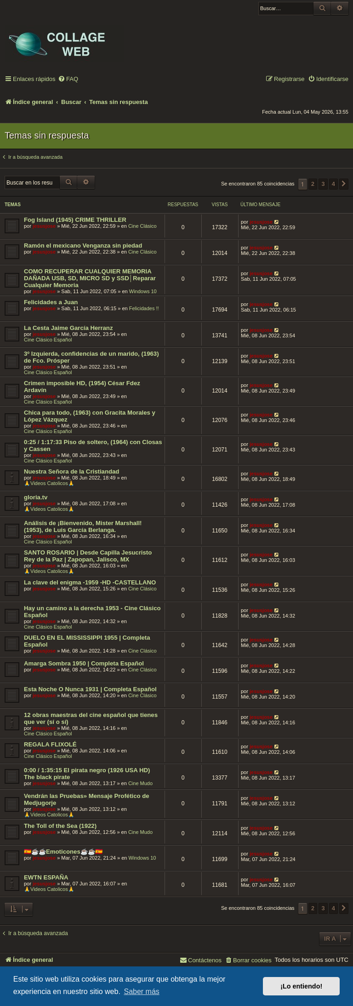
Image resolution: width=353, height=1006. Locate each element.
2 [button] (312, 183)
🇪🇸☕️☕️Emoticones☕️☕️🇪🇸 (63, 851)
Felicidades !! (144, 308)
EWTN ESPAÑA (46, 877)
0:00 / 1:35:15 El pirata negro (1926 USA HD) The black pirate (87, 774)
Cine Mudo (140, 783)
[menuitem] (68, 79)
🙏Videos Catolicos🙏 (49, 483)
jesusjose (44, 226)
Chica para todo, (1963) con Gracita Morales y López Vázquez (89, 416)
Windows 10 (143, 291)
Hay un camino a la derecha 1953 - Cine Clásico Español (92, 612)
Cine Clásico (142, 226)
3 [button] (323, 183)
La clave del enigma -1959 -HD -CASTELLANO (90, 582)
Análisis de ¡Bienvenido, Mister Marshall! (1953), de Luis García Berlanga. (83, 526)
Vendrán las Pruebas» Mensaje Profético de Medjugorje (86, 799)
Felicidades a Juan (51, 302)
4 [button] (333, 183)
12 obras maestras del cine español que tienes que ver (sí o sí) (91, 718)
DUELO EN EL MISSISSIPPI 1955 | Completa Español (87, 641)
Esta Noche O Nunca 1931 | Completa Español (90, 689)
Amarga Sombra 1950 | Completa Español (84, 663)
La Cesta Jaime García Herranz (68, 327)
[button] (343, 184)
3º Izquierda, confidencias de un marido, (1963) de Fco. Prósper (91, 357)
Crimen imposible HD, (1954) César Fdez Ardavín (82, 386)
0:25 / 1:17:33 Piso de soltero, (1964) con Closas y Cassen (93, 445)
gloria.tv (35, 497)
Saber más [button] (141, 991)
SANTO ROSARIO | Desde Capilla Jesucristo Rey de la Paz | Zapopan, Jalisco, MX (88, 556)
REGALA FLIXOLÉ (50, 744)
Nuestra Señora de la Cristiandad (71, 471)
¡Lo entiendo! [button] (301, 986)
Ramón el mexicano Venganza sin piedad (83, 245)
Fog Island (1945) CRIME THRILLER (75, 219)
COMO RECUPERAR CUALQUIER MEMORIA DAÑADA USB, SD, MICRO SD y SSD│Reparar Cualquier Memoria (90, 278)
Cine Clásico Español (48, 339)
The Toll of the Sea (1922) (60, 825)
